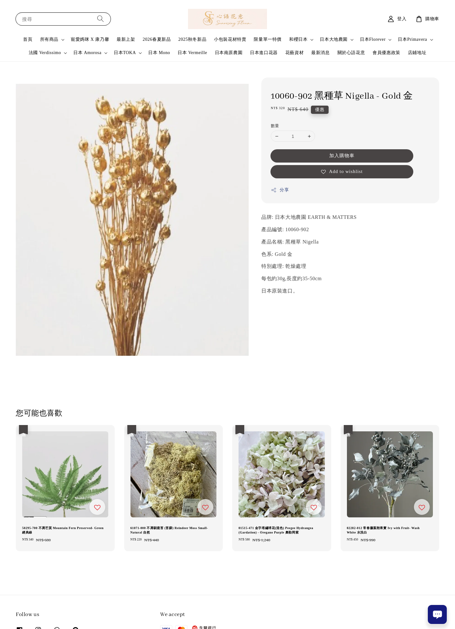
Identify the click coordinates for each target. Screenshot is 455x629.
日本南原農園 (229, 52)
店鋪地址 (417, 52)
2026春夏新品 (157, 39)
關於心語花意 (351, 52)
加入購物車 (342, 155)
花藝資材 (294, 52)
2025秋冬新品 (192, 39)
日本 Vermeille (192, 52)
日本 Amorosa (87, 52)
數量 (275, 125)
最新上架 (126, 39)
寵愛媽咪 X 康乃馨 (90, 39)
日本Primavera (412, 39)
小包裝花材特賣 (230, 39)
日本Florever (372, 39)
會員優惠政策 (386, 52)
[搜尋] (100, 19)
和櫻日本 (298, 39)
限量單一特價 (268, 39)
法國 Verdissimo (45, 52)
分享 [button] (280, 190)
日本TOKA (125, 52)
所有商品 (49, 39)
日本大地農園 (334, 39)
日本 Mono (159, 52)
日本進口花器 (264, 52)
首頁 (27, 39)
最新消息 (320, 52)
